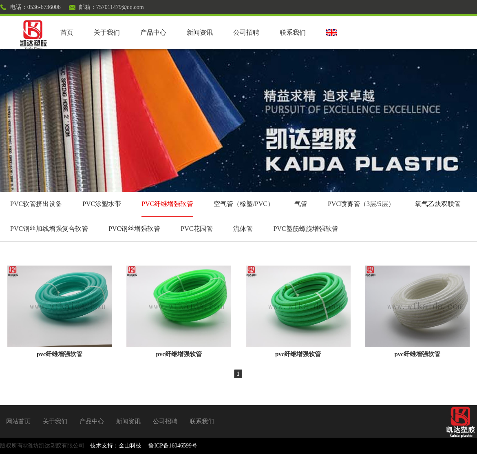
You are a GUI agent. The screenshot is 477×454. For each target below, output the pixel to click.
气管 (300, 203)
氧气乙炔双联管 (438, 203)
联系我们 (293, 32)
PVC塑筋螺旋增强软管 (305, 228)
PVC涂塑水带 (101, 203)
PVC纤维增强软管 (167, 203)
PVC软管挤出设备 (36, 203)
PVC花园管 (197, 228)
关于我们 (107, 32)
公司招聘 (246, 32)
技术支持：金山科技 (115, 446)
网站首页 (18, 421)
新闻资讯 (200, 32)
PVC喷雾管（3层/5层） (361, 203)
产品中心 (153, 32)
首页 (66, 32)
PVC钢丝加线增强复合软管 (49, 228)
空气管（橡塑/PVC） (244, 203)
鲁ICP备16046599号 (172, 446)
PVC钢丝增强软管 (134, 228)
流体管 (243, 228)
